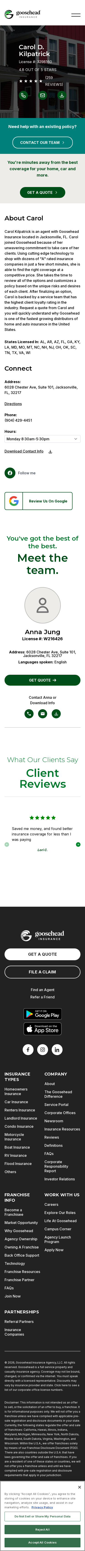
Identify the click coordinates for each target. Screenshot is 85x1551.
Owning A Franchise (22, 1247)
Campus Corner (57, 1229)
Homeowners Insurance (16, 1091)
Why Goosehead (19, 1230)
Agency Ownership (21, 1239)
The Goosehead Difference (58, 1094)
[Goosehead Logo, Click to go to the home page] (23, 14)
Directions (13, 403)
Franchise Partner (19, 1280)
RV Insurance (16, 1155)
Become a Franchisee (14, 1212)
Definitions (53, 1145)
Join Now (13, 1296)
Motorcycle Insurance (14, 1136)
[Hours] (42, 439)
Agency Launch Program (57, 1239)
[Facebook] (20, 473)
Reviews (51, 1137)
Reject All (42, 1531)
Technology (15, 1263)
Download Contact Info (24, 451)
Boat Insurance (17, 1147)
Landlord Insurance (21, 1118)
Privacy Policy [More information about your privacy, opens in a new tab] (42, 1508)
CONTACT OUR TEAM (42, 142)
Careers (51, 1204)
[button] (75, 14)
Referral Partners (19, 1321)
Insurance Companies (14, 1332)
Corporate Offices (59, 1112)
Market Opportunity (21, 1222)
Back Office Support (22, 1255)
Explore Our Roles (59, 1212)
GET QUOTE (42, 680)
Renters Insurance (20, 1110)
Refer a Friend (42, 997)
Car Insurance (16, 1102)
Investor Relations (59, 1179)
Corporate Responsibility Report (56, 1166)
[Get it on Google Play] (43, 1014)
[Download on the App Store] (43, 1028)
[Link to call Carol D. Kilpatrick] (23, 95)
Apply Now (53, 1250)
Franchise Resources (22, 1271)
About (49, 1083)
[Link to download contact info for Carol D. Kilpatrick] (61, 95)
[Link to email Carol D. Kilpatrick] (42, 95)
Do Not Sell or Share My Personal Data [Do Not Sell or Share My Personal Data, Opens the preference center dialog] (43, 1517)
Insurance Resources (62, 1129)
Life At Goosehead (60, 1221)
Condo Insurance (19, 1126)
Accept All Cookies (42, 1544)
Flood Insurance (18, 1163)
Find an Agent (42, 989)
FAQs (48, 1153)
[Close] (80, 1489)
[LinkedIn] (57, 1049)
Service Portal (56, 1104)
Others (10, 1171)
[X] (42, 1049)
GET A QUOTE (42, 192)
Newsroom (53, 1121)
